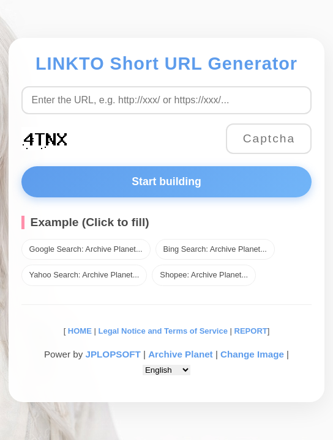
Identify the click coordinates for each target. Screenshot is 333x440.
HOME (78, 331)
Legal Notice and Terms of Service (162, 331)
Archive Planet (180, 354)
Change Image (252, 354)
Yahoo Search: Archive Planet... (84, 274)
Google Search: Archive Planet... (86, 249)
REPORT (251, 331)
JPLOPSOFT (112, 354)
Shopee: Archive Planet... (204, 274)
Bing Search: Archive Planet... (215, 249)
